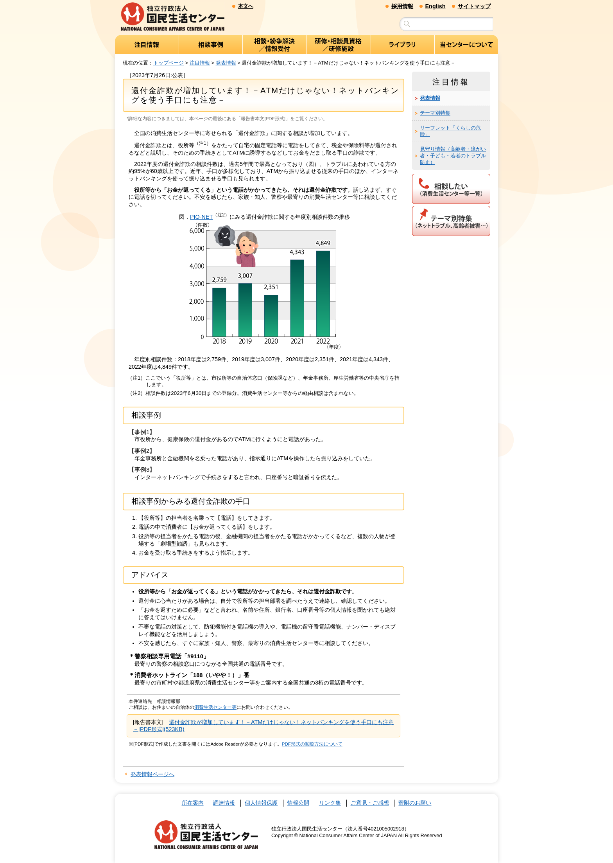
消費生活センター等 (215, 707)
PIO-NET (201, 217)
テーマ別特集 (435, 113)
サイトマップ (474, 6)
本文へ (245, 6)
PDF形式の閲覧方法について (312, 744)
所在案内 (193, 803)
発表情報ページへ (152, 774)
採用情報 (402, 6)
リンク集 (330, 803)
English (435, 6)
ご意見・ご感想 (370, 803)
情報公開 (298, 803)
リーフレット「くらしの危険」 (450, 131)
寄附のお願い (414, 803)
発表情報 (226, 63)
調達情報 (224, 803)
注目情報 (200, 63)
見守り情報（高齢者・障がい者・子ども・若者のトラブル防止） (453, 156)
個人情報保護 (261, 803)
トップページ (168, 63)
